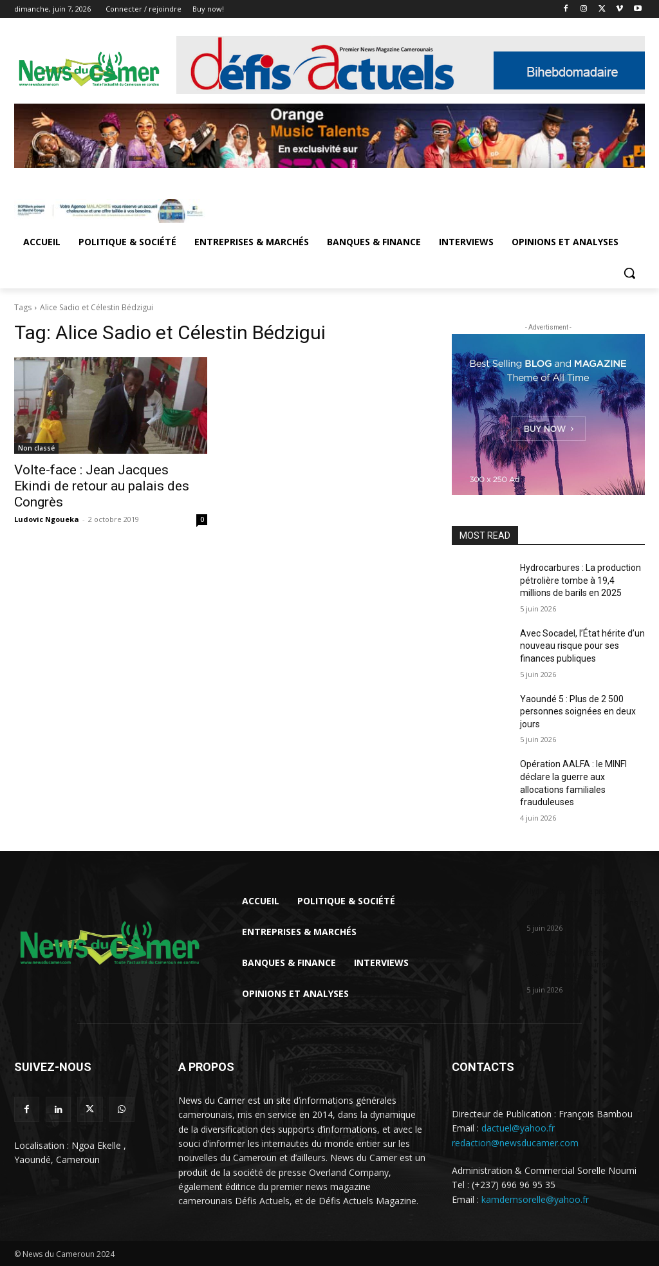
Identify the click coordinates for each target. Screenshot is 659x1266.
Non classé (36, 447)
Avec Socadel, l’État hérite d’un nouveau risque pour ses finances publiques (582, 646)
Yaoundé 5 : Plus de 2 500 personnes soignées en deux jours (578, 711)
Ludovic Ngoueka (46, 519)
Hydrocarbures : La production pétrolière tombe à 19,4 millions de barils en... (582, 903)
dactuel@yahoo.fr (518, 1128)
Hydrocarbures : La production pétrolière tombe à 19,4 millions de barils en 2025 (580, 580)
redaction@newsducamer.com (515, 1143)
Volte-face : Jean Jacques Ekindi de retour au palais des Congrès (101, 486)
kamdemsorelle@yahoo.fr (535, 1199)
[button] (629, 272)
